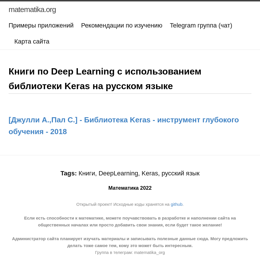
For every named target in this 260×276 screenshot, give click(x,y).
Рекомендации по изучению (121, 25)
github (176, 204)
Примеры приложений (41, 25)
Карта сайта (32, 41)
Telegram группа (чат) (201, 25)
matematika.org (32, 9)
